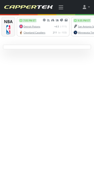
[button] (86, 7)
